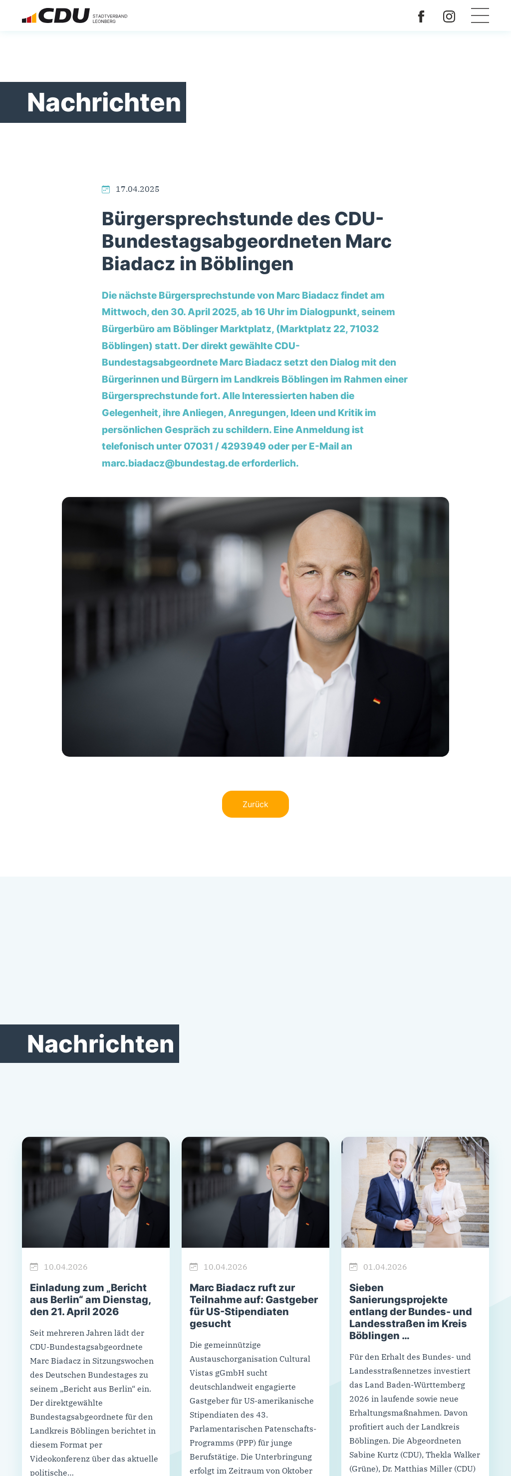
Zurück (255, 804)
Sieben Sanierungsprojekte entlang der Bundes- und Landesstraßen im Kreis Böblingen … (410, 1312)
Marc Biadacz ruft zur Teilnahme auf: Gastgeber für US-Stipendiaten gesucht (254, 1306)
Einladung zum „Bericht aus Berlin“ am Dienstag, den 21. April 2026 (90, 1300)
